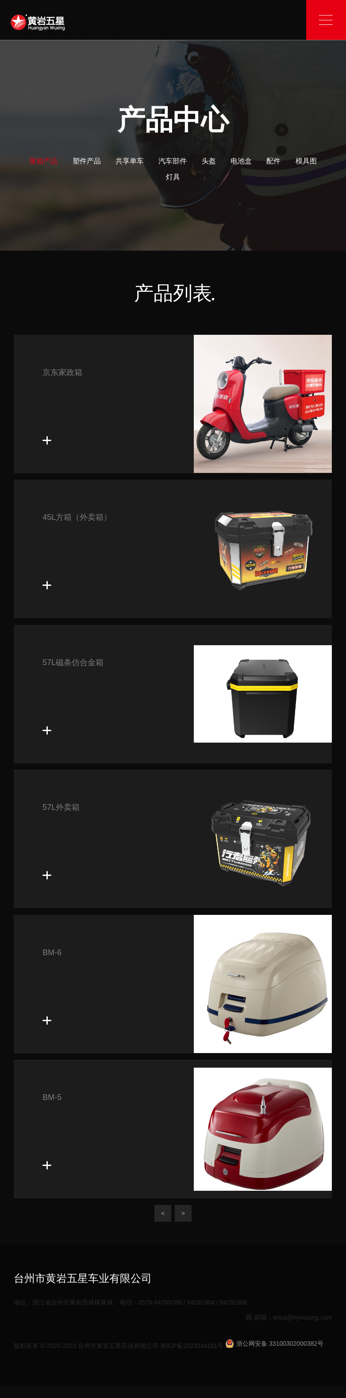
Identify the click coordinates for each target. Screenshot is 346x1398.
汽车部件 (172, 161)
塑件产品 (87, 161)
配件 (273, 161)
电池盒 (241, 161)
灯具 (173, 177)
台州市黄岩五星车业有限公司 (118, 1345)
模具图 (306, 161)
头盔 (209, 161)
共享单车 (129, 161)
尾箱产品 (43, 161)
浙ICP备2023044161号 (191, 1345)
